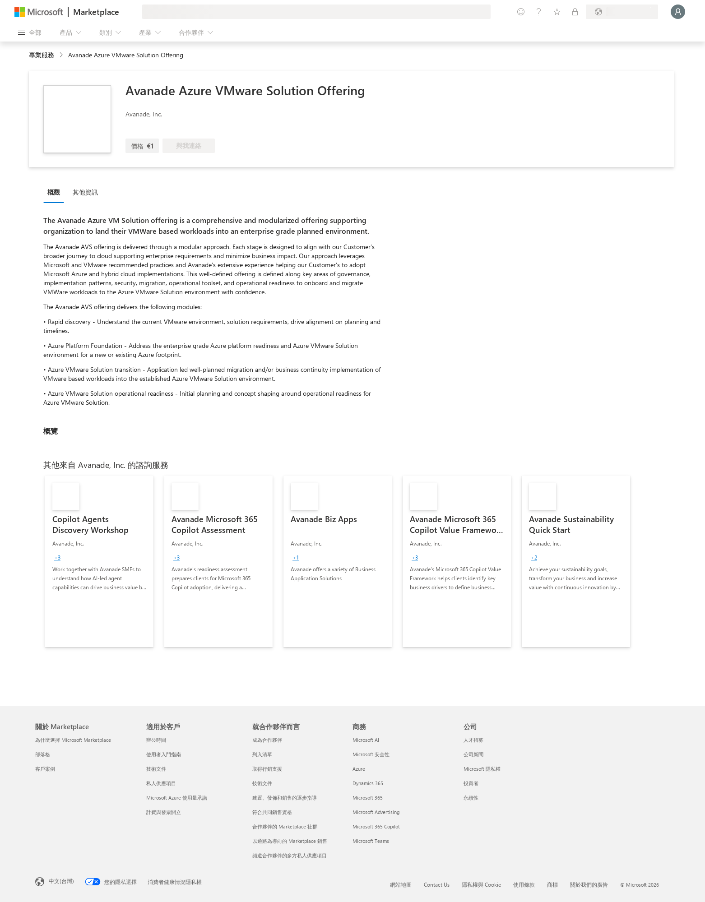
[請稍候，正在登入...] (678, 12)
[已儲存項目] (557, 11)
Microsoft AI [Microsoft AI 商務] (365, 739)
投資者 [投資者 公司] (471, 783)
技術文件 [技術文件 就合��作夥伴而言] (262, 783)
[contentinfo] (62, 55)
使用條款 (524, 884)
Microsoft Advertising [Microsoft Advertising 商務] (375, 812)
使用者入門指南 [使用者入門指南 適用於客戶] (163, 754)
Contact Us (437, 884)
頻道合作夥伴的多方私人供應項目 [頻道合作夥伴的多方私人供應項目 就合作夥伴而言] (289, 855)
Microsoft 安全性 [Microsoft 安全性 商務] (371, 754)
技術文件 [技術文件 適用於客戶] (156, 768)
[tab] (56, 192)
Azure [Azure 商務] (358, 768)
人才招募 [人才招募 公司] (473, 739)
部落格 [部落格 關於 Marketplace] (42, 754)
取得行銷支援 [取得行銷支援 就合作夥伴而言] (267, 768)
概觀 (53, 192)
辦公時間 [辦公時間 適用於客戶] (156, 739)
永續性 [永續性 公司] (471, 797)
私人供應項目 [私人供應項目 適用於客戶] (161, 783)
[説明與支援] (539, 11)
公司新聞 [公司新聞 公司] (473, 754)
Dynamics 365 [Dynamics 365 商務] (367, 783)
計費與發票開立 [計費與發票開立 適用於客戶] (163, 812)
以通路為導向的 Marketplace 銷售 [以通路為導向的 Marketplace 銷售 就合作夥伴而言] (289, 840)
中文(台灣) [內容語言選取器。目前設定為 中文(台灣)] (61, 880)
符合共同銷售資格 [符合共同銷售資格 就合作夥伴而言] (272, 812)
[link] (99, 561)
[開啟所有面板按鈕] (29, 32)
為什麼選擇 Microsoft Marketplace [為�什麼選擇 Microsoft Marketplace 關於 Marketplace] (73, 739)
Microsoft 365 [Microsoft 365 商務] (367, 797)
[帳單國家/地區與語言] (622, 12)
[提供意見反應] (521, 11)
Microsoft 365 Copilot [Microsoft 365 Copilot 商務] (376, 826)
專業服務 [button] (41, 55)
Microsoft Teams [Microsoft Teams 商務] (370, 840)
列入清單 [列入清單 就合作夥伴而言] (262, 754)
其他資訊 (85, 192)
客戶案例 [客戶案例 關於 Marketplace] (45, 768)
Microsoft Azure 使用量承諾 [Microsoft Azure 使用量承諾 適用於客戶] (176, 797)
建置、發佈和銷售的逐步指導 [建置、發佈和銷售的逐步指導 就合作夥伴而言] (284, 797)
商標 (552, 884)
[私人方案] (575, 11)
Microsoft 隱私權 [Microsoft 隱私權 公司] (482, 768)
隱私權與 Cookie (481, 884)
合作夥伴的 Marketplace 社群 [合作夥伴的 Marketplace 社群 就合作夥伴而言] (284, 826)
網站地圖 (401, 884)
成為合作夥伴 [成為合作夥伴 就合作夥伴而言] (267, 739)
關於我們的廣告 (589, 884)
